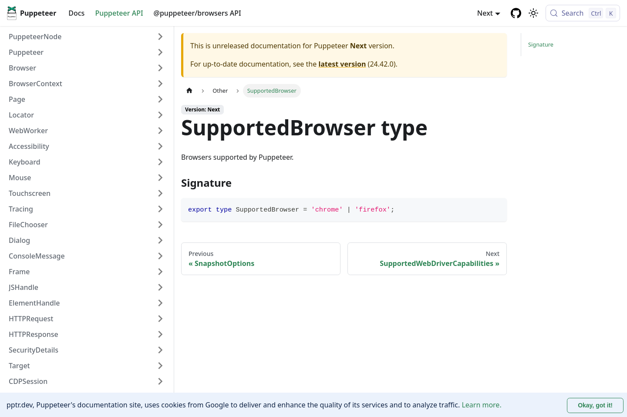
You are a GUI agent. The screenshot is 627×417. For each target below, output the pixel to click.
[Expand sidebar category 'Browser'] (160, 68)
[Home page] (189, 91)
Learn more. (481, 405)
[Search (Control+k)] (583, 13)
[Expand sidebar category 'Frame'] (160, 272)
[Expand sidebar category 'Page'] (160, 99)
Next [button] (485, 13)
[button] (86, 52)
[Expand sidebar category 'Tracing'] (160, 209)
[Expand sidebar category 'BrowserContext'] (160, 84)
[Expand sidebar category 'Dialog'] (160, 240)
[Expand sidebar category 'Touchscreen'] (160, 193)
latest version (342, 64)
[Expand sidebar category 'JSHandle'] (160, 287)
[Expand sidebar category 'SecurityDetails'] (160, 350)
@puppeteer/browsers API (197, 13)
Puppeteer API (119, 13)
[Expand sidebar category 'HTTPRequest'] (160, 319)
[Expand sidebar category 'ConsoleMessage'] (160, 256)
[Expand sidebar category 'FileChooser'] (160, 225)
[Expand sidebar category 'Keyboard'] (160, 162)
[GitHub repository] (516, 13)
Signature (540, 44)
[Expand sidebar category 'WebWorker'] (160, 131)
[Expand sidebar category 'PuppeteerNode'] (160, 37)
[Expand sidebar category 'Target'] (160, 366)
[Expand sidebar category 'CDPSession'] (160, 381)
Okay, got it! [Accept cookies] (595, 405)
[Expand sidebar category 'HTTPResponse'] (160, 334)
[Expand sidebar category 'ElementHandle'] (160, 303)
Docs (76, 13)
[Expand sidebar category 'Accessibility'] (160, 146)
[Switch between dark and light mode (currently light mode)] (533, 13)
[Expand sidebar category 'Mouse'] (160, 178)
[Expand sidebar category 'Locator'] (160, 115)
